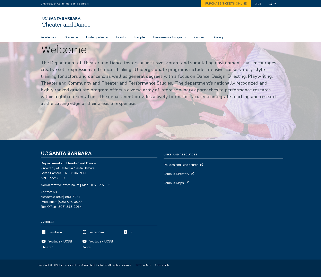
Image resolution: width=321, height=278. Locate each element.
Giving (218, 37)
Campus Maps (174, 183)
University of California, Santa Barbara (65, 3)
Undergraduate (97, 37)
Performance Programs (169, 37)
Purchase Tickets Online (226, 4)
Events (121, 37)
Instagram (93, 233)
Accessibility (162, 265)
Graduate (71, 37)
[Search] (272, 3)
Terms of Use (143, 265)
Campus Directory (176, 174)
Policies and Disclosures (181, 165)
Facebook (51, 233)
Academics (48, 37)
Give (258, 3)
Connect (200, 37)
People (139, 37)
